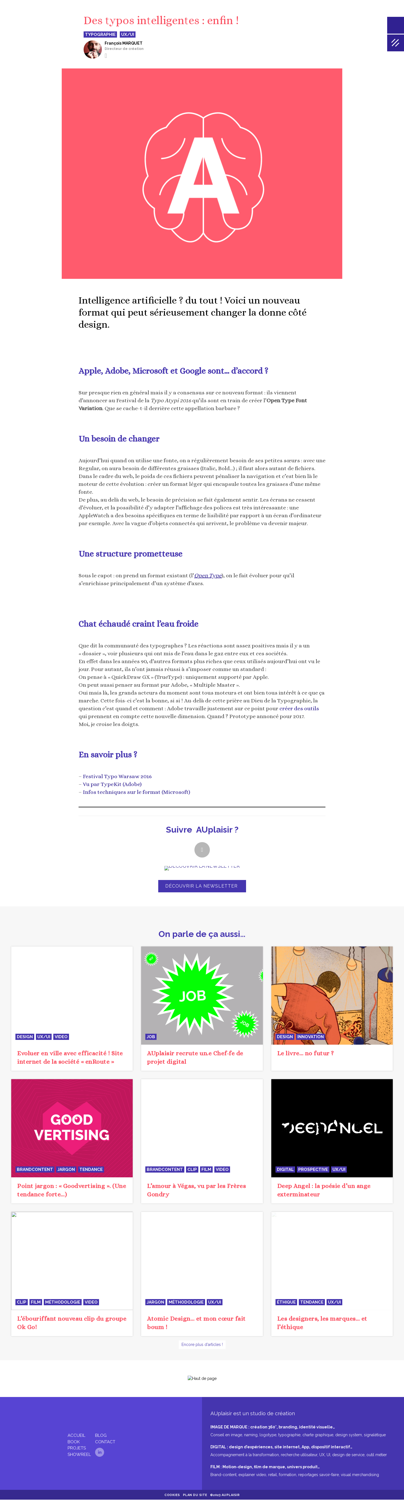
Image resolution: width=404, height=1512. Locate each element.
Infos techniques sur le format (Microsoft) (136, 792)
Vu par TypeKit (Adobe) (112, 784)
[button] (202, 850)
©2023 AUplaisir (225, 1489)
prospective (313, 1169)
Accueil (76, 1429)
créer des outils (299, 708)
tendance (91, 1169)
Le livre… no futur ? (305, 1053)
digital (285, 1169)
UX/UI (43, 1036)
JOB (151, 1036)
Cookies (172, 1489)
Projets (77, 1442)
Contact (105, 1436)
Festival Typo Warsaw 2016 (117, 776)
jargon (66, 1169)
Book (74, 1436)
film (206, 1169)
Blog (101, 1429)
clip (192, 1169)
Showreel (79, 1448)
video (61, 1036)
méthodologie (62, 1302)
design (25, 1036)
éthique (286, 1302)
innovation (310, 1036)
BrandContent (35, 1169)
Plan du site (195, 1489)
